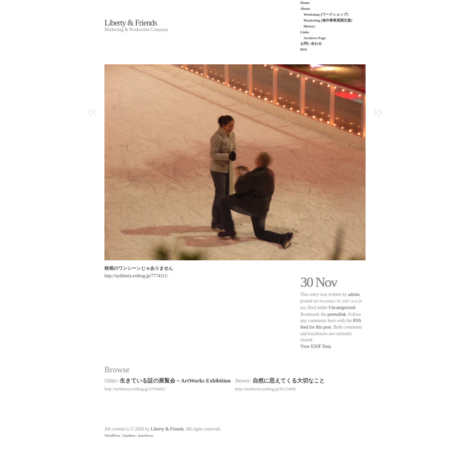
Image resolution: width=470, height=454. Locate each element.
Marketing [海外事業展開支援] (328, 20)
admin (354, 294)
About (305, 8)
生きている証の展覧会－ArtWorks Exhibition (175, 381)
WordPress (112, 435)
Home (305, 3)
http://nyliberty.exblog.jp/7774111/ (136, 275)
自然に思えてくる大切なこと (289, 381)
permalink (336, 314)
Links (304, 32)
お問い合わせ (311, 43)
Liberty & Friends (130, 22)
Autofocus (145, 435)
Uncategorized (342, 307)
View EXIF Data (315, 346)
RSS (303, 49)
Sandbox (129, 435)
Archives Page (315, 38)
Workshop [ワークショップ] (326, 14)
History (309, 26)
